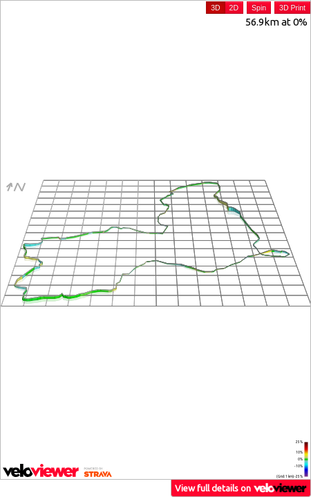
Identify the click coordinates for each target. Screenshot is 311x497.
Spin (259, 7)
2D (233, 7)
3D (215, 7)
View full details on (241, 488)
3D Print (292, 7)
